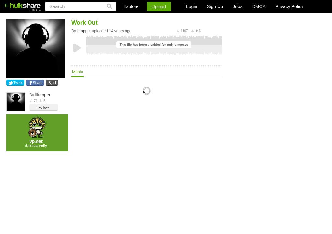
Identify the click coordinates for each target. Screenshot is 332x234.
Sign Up (215, 6)
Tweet (18, 82)
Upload (159, 6)
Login (191, 6)
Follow (44, 107)
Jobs (238, 6)
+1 (55, 82)
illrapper (42, 94)
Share (37, 82)
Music (77, 71)
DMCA (259, 6)
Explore (130, 6)
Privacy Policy (289, 6)
